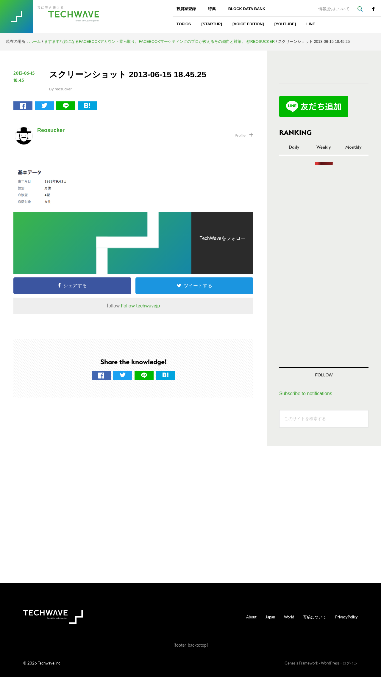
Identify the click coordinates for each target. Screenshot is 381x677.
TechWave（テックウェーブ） (57, 16)
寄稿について (314, 617)
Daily (294, 147)
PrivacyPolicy (346, 617)
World (289, 617)
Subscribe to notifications (305, 393)
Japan (270, 617)
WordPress (330, 663)
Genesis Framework (301, 663)
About (251, 617)
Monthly (353, 147)
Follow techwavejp (140, 306)
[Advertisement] (323, 266)
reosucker (51, 130)
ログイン (350, 663)
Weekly (323, 147)
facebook (373, 8)
